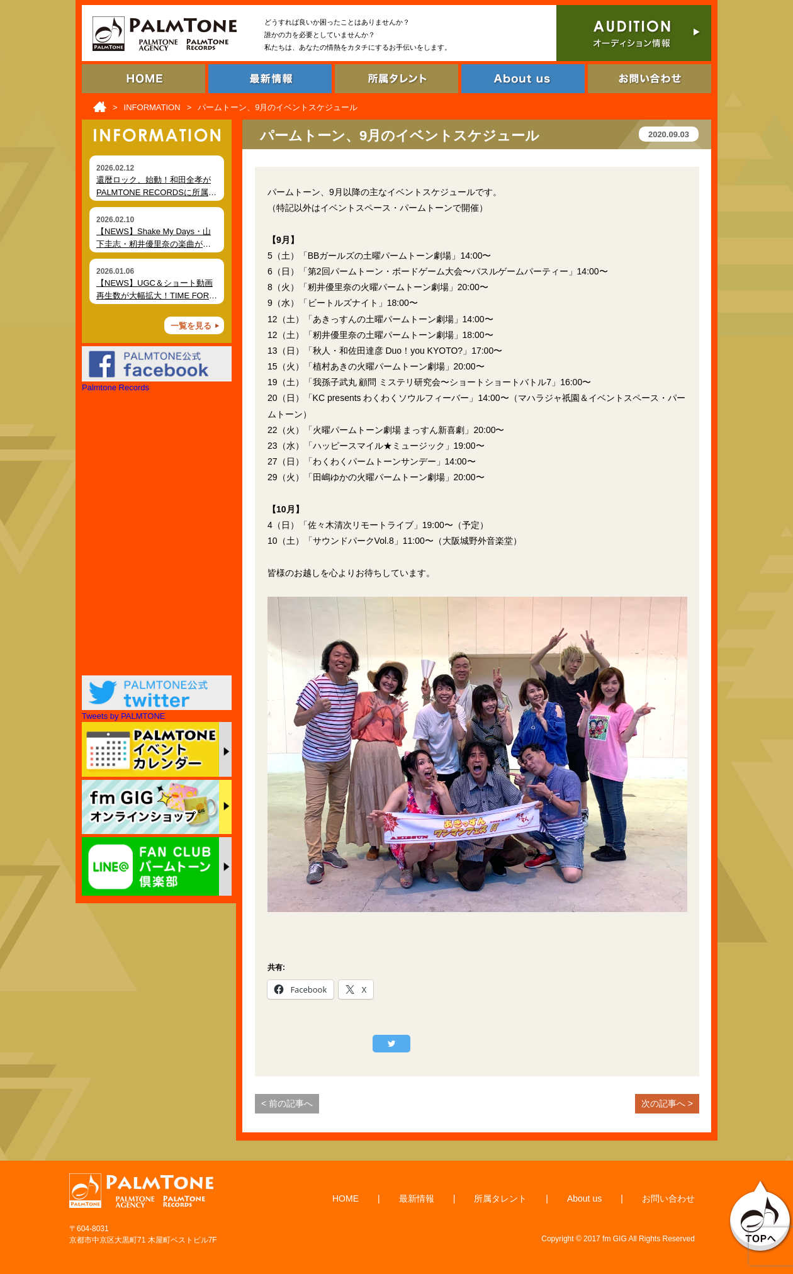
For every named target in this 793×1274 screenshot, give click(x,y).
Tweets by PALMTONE (123, 716)
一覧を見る (191, 325)
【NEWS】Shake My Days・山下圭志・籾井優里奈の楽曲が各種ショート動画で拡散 (153, 244)
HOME (345, 1198)
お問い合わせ (668, 1198)
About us (584, 1198)
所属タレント (500, 1198)
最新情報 (416, 1198)
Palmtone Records (115, 387)
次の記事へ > (667, 1103)
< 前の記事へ (287, 1103)
